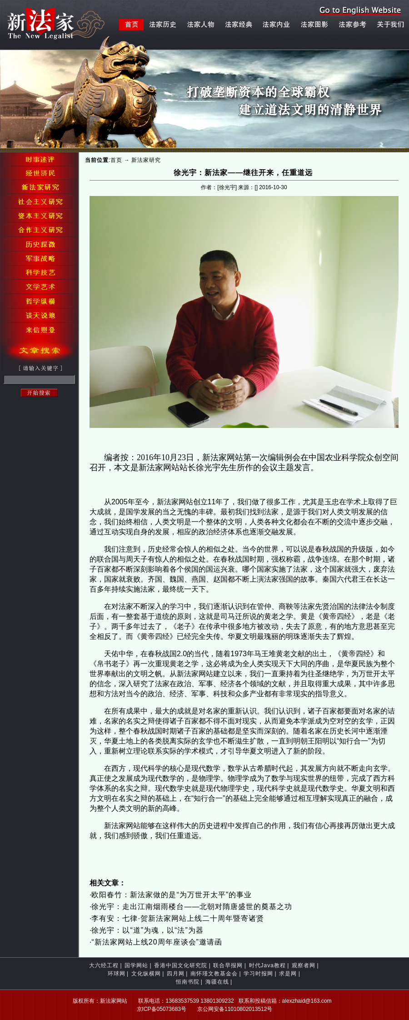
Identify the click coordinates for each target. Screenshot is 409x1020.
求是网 (288, 973)
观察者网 (303, 965)
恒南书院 (188, 982)
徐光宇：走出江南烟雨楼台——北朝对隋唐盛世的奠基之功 (191, 906)
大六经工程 (104, 965)
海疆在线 (217, 982)
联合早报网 (228, 965)
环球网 (116, 973)
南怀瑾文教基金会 (214, 973)
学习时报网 (258, 973)
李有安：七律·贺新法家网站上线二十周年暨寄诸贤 (177, 918)
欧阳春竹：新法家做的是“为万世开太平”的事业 (171, 895)
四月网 (176, 973)
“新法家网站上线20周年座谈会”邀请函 (156, 942)
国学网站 (136, 965)
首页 (116, 160)
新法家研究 (146, 160)
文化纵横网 (146, 973)
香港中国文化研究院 (180, 965)
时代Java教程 (267, 965)
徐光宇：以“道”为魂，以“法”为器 (147, 930)
